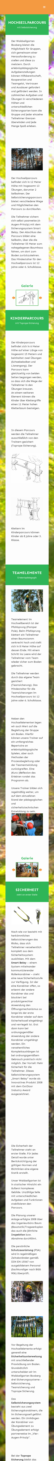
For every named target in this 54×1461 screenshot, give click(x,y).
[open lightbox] (27, 298)
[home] (21, 7)
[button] (44, 7)
